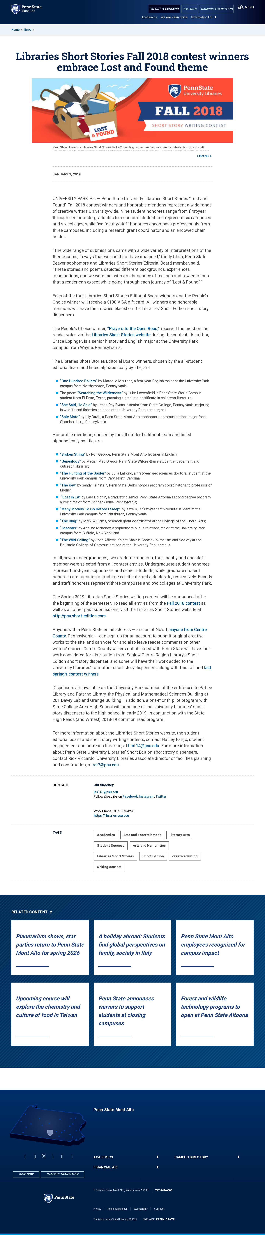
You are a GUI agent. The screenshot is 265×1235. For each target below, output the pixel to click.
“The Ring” (69, 521)
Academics (149, 18)
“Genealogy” (70, 461)
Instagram (146, 796)
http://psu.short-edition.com (79, 616)
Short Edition (153, 856)
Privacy (97, 1208)
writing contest (109, 867)
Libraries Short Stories (115, 856)
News (27, 29)
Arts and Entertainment (142, 835)
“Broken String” (72, 454)
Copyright (159, 1208)
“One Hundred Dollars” (79, 381)
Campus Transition (216, 9)
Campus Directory (191, 1157)
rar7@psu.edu (106, 764)
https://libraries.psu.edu (111, 815)
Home (15, 29)
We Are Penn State (173, 18)
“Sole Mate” (70, 417)
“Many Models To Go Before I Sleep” (90, 509)
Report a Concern (163, 8)
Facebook (130, 796)
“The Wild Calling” (75, 540)
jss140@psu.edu (106, 792)
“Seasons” (68, 528)
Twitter (161, 796)
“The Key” (68, 485)
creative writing (185, 856)
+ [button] (157, 1157)
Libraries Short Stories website (121, 334)
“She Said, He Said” (76, 405)
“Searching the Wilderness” (100, 393)
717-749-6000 (163, 1190)
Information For (202, 18)
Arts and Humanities (149, 845)
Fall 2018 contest (183, 603)
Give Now (189, 9)
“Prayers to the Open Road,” (133, 328)
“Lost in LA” (70, 497)
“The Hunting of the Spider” (83, 473)
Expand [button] (203, 156)
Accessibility (141, 1208)
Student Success (110, 845)
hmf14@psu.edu (143, 745)
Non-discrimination (118, 1208)
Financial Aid (105, 1167)
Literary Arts (179, 835)
